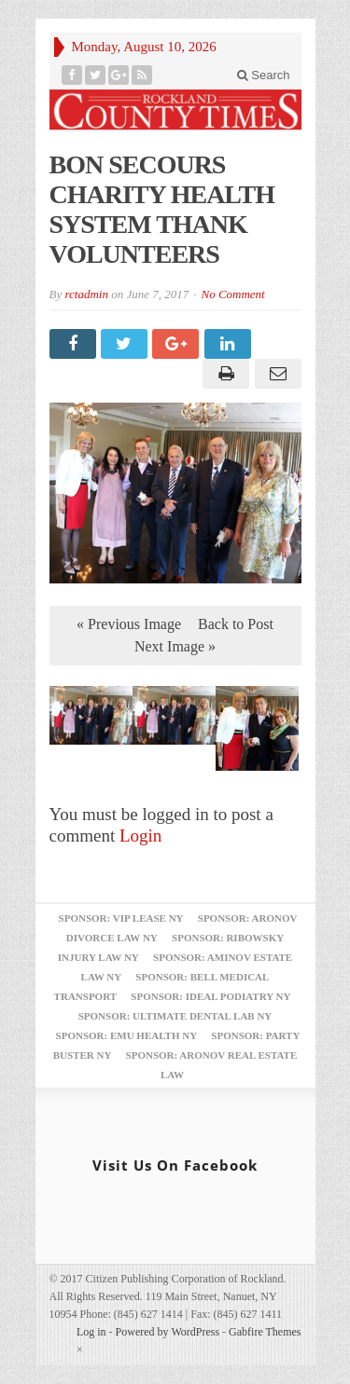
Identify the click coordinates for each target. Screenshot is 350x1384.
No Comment (232, 294)
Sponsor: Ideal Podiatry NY (210, 996)
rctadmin (85, 294)
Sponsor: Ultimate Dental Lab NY (175, 1015)
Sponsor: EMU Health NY (126, 1035)
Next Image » (175, 646)
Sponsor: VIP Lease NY (121, 918)
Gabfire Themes (265, 1331)
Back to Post (235, 624)
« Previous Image (129, 624)
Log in (91, 1331)
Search (263, 75)
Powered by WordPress (167, 1331)
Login (140, 835)
